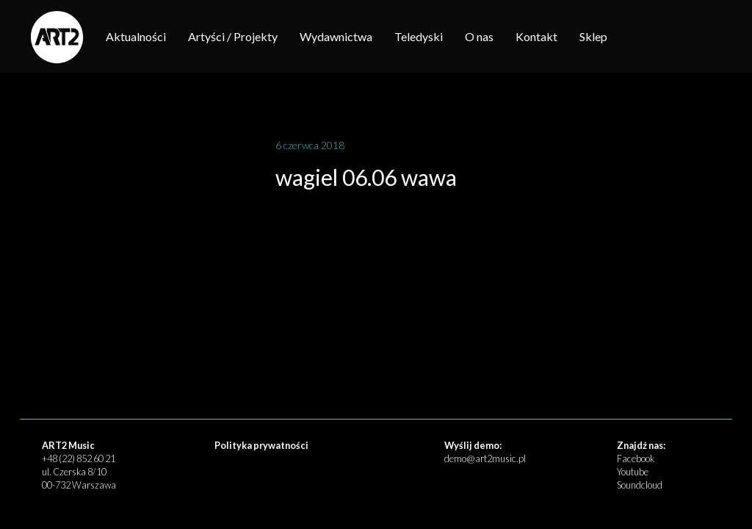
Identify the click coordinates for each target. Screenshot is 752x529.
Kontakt (536, 36)
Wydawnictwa (336, 36)
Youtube (632, 472)
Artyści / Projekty (233, 36)
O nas (479, 36)
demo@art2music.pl (485, 458)
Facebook (635, 458)
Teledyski (418, 36)
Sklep (593, 36)
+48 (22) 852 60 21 (78, 458)
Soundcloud (639, 485)
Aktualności (136, 36)
